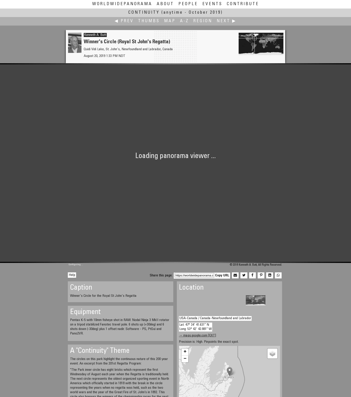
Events (212, 4)
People (188, 4)
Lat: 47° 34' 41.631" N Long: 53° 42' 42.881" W (195, 327)
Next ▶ (226, 21)
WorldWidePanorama (122, 4)
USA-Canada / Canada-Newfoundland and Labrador (215, 318)
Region (202, 21)
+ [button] (185, 352)
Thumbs (149, 21)
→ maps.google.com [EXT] (197, 335)
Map (170, 21)
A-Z (184, 21)
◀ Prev (124, 21)
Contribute (243, 4)
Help (72, 275)
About (165, 4)
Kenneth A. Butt (95, 35)
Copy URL (222, 275)
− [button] (185, 359)
